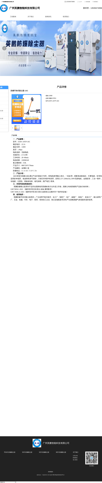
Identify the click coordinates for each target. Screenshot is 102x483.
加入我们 (75, 459)
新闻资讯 (49, 16)
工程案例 (12, 16)
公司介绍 (75, 455)
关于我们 (31, 16)
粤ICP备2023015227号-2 (58, 475)
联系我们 (68, 16)
